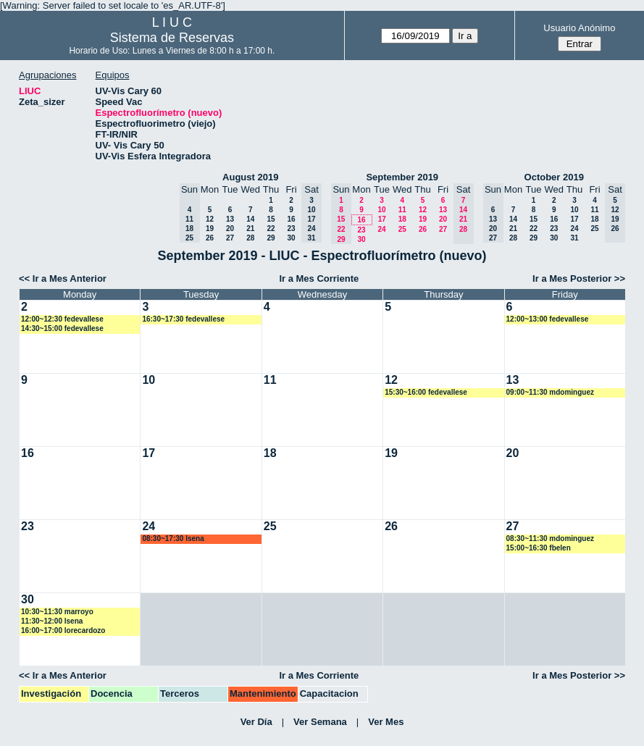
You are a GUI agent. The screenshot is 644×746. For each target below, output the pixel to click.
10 (381, 210)
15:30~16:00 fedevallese (426, 392)
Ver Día (256, 721)
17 (382, 219)
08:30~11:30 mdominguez (550, 538)
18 (402, 219)
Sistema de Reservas (172, 37)
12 (210, 219)
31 (574, 238)
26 (210, 238)
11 (402, 210)
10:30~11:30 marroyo (57, 612)
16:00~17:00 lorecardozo (63, 630)
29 (271, 238)
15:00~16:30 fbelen (538, 548)
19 (210, 228)
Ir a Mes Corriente (319, 278)
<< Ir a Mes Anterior (62, 278)
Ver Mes (385, 721)
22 (271, 228)
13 (230, 219)
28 (250, 238)
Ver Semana (320, 721)
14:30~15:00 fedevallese (62, 328)
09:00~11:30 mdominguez (550, 392)
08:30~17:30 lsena (173, 538)
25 (402, 229)
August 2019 (250, 177)
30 (291, 238)
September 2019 (402, 177)
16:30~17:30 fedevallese (183, 319)
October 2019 (554, 177)
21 (250, 228)
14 (250, 219)
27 (230, 238)
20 (230, 228)
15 (271, 219)
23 (291, 228)
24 (381, 229)
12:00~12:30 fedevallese (62, 319)
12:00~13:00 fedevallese (547, 319)
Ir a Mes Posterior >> (578, 278)
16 (291, 219)
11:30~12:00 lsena (52, 621)
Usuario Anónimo (579, 27)
